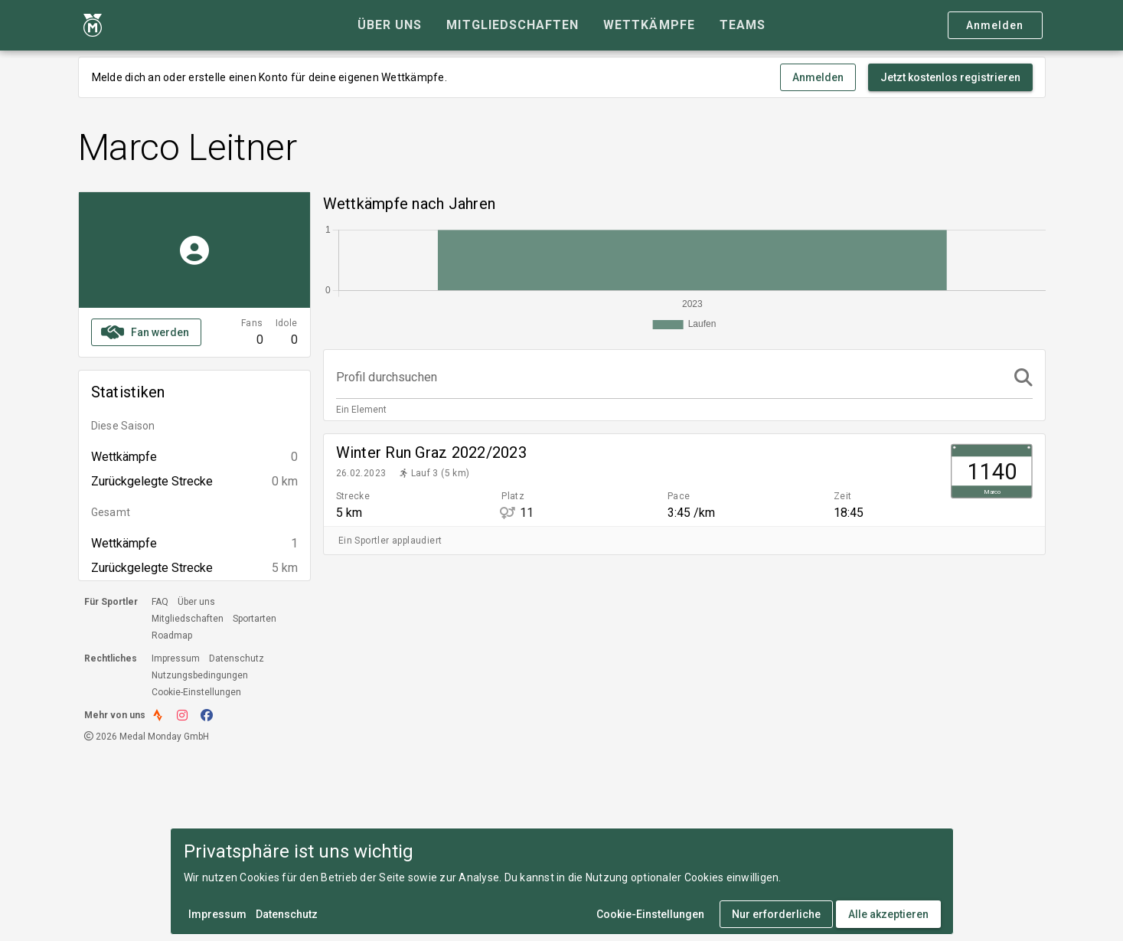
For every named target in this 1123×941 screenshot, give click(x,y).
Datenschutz (236, 658)
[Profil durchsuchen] (670, 377)
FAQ (160, 601)
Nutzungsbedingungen (200, 675)
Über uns (196, 601)
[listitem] (684, 480)
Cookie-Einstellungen (196, 692)
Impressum (176, 658)
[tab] (389, 25)
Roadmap (172, 635)
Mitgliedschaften (188, 618)
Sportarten (254, 618)
